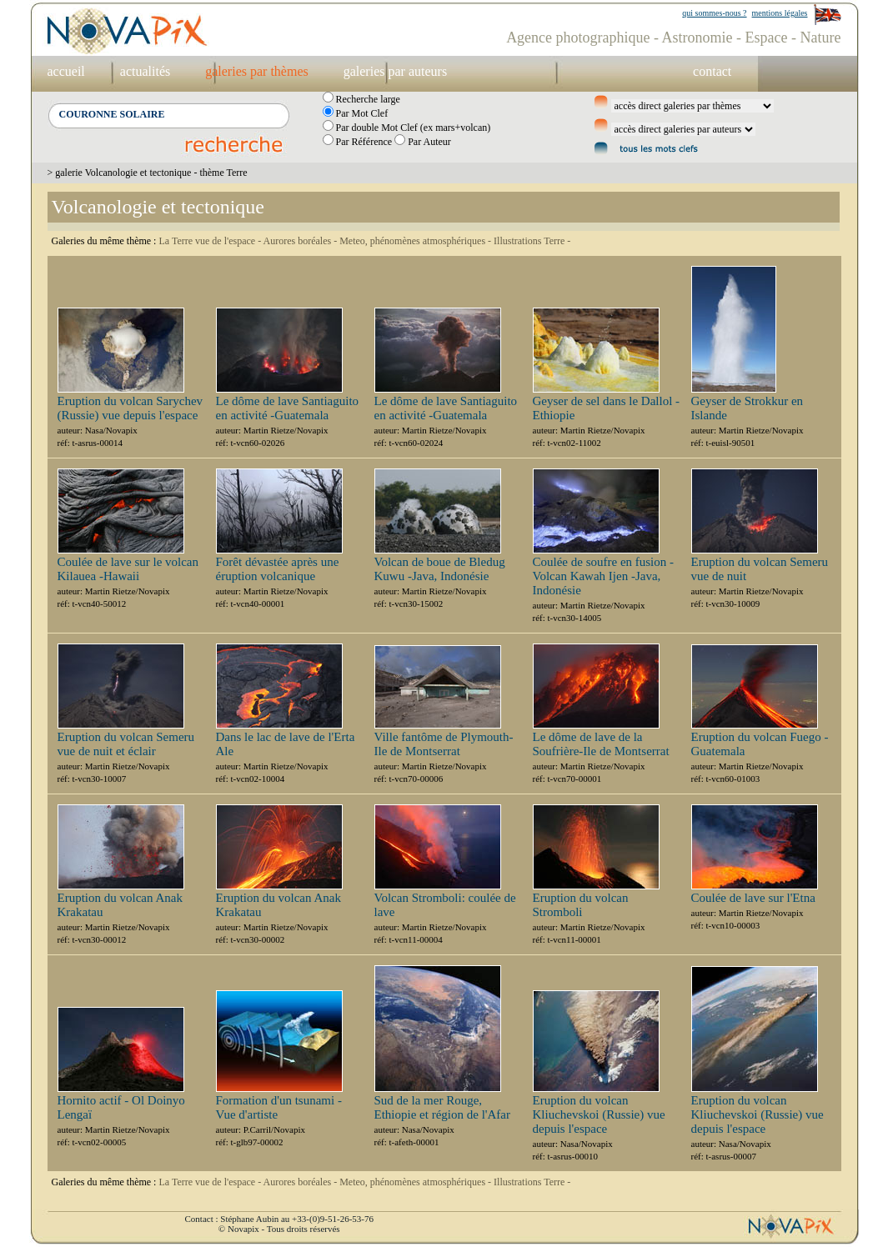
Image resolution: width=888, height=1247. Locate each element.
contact (712, 71)
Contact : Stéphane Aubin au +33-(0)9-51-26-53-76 (279, 1219)
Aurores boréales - (301, 241)
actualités (145, 71)
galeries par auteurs (395, 71)
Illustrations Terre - (532, 241)
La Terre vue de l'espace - (210, 241)
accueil (66, 71)
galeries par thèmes (257, 71)
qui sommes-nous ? (714, 13)
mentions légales (780, 13)
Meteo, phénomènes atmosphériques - (416, 241)
